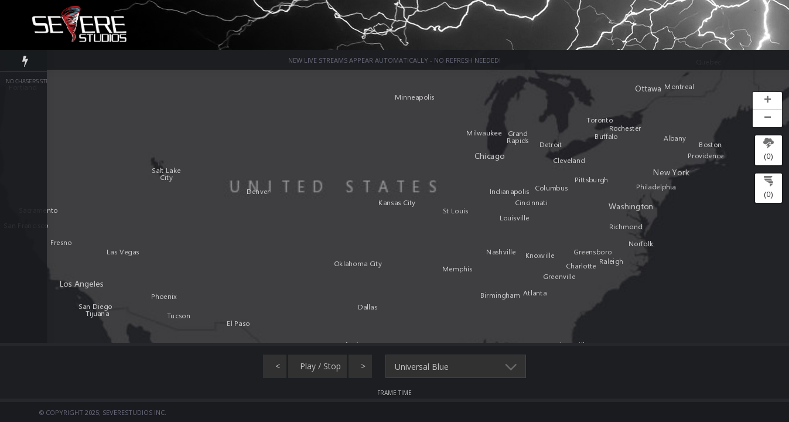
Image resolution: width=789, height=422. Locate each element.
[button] (767, 101)
